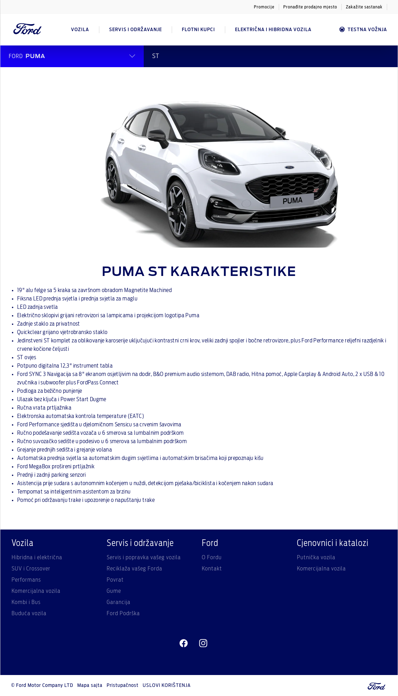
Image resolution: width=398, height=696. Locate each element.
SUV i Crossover (31, 568)
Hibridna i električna (37, 557)
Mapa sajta (89, 685)
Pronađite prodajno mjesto (310, 7)
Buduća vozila (29, 613)
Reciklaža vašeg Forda (134, 568)
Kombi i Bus (26, 602)
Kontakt (212, 568)
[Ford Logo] (28, 30)
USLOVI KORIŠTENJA (167, 685)
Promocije (264, 7)
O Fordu (212, 557)
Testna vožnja (363, 29)
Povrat (115, 580)
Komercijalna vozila (36, 591)
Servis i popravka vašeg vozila (144, 557)
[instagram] (203, 643)
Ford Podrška (123, 613)
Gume (114, 591)
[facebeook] (183, 643)
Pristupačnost (122, 685)
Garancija (118, 602)
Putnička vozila (316, 557)
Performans (26, 580)
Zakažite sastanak (364, 7)
